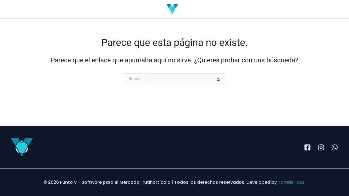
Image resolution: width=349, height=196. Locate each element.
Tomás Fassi (292, 182)
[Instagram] (321, 147)
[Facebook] (307, 147)
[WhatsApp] (334, 147)
